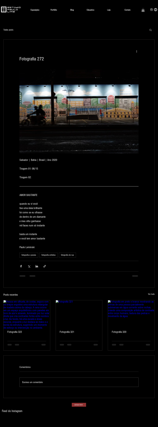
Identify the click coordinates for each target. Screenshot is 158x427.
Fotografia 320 (119, 332)
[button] (143, 10)
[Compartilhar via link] (44, 266)
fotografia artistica (49, 255)
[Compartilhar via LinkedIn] (36, 266)
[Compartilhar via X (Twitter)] (28, 266)
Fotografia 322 (14, 332)
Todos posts (8, 29)
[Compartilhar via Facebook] (21, 266)
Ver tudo (151, 294)
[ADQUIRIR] (79, 405)
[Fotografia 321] (79, 313)
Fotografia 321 (67, 332)
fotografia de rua (67, 255)
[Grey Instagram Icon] (151, 9)
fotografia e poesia (29, 255)
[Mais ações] (137, 51)
